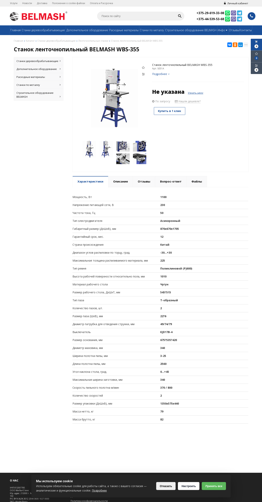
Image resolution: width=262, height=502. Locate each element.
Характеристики (90, 181)
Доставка (42, 3)
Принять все (213, 486)
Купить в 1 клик (169, 111)
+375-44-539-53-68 (210, 19)
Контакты (246, 30)
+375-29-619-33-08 (210, 13)
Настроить (188, 486)
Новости (27, 3)
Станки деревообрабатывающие (43, 30)
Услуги (13, 3)
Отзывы (234, 30)
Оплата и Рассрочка (101, 3)
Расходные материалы (124, 30)
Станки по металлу (152, 30)
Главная (15, 30)
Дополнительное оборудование (87, 30)
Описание (120, 181)
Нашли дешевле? (188, 101)
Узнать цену (195, 93)
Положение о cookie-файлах (68, 3)
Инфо (223, 30)
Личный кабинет (236, 3)
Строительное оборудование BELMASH (190, 30)
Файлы (196, 181)
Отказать (166, 486)
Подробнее (161, 74)
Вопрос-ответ (171, 181)
